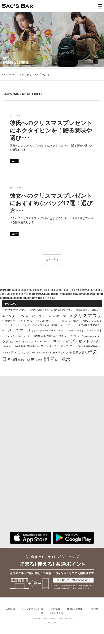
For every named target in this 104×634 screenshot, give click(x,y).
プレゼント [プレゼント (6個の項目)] (80, 341)
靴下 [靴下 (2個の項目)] (57, 360)
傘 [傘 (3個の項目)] (70, 352)
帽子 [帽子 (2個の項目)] (75, 352)
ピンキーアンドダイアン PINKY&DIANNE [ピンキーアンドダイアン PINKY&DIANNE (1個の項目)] (30, 341)
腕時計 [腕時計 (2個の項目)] (22, 360)
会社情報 (55, 609)
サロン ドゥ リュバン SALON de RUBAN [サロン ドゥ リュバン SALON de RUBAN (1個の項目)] (70, 321)
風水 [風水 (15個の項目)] (66, 359)
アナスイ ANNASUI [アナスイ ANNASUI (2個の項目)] (30, 309)
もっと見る (52, 259)
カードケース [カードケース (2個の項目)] (33, 316)
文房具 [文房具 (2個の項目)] (83, 352)
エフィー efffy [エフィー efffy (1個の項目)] (89, 310)
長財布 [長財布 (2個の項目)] (39, 360)
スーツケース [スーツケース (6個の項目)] (19, 330)
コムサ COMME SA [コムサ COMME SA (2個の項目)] (38, 321)
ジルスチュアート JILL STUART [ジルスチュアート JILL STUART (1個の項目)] (73, 325)
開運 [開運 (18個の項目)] (49, 359)
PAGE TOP (52, 623)
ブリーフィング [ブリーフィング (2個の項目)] (60, 341)
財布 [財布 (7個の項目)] (30, 359)
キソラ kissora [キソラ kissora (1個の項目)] (49, 316)
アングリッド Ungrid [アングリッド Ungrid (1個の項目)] (72, 310)
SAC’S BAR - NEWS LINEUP (23, 94)
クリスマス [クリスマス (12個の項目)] (85, 315)
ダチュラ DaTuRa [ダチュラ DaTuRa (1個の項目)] (84, 330)
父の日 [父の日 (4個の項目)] (12, 360)
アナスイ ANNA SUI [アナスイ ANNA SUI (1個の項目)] (51, 310)
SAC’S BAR (17, 6)
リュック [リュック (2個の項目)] (63, 352)
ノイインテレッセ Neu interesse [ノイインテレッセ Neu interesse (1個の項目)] (80, 336)
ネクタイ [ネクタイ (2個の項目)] (58, 335)
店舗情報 (10, 609)
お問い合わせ (56, 613)
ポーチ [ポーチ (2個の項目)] (94, 341)
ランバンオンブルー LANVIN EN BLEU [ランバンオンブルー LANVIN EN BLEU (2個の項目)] (34, 352)
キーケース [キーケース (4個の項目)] (64, 316)
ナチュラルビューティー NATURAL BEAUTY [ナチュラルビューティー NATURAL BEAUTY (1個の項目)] (31, 336)
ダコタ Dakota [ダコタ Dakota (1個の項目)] (68, 330)
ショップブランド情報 (32, 609)
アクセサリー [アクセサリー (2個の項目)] (10, 309)
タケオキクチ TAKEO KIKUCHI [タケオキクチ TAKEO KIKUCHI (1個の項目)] (46, 330)
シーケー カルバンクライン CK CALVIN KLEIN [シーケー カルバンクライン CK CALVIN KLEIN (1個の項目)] (35, 325)
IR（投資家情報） (76, 609)
